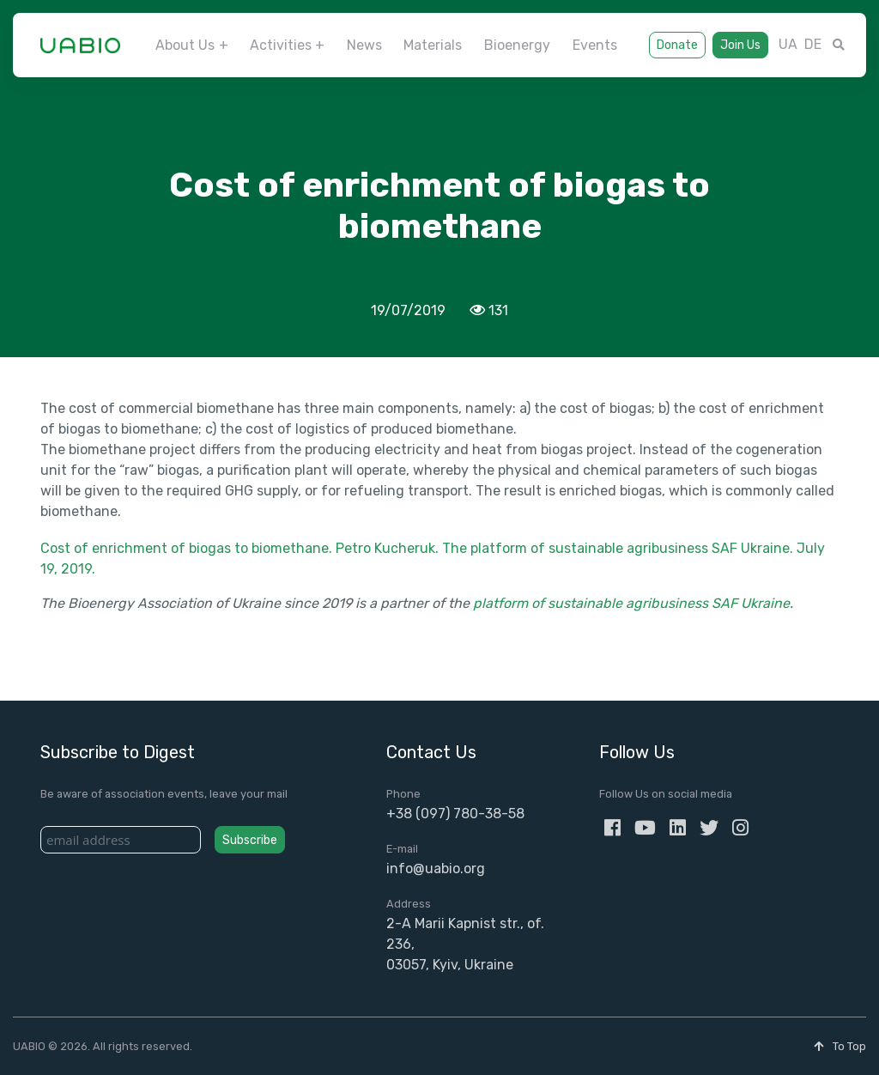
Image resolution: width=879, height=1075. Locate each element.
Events (595, 45)
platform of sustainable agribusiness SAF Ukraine (631, 603)
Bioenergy (517, 45)
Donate (677, 45)
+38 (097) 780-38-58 (455, 813)
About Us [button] (185, 45)
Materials (432, 45)
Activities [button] (281, 45)
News (364, 45)
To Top (840, 1046)
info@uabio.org (435, 868)
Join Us (740, 45)
